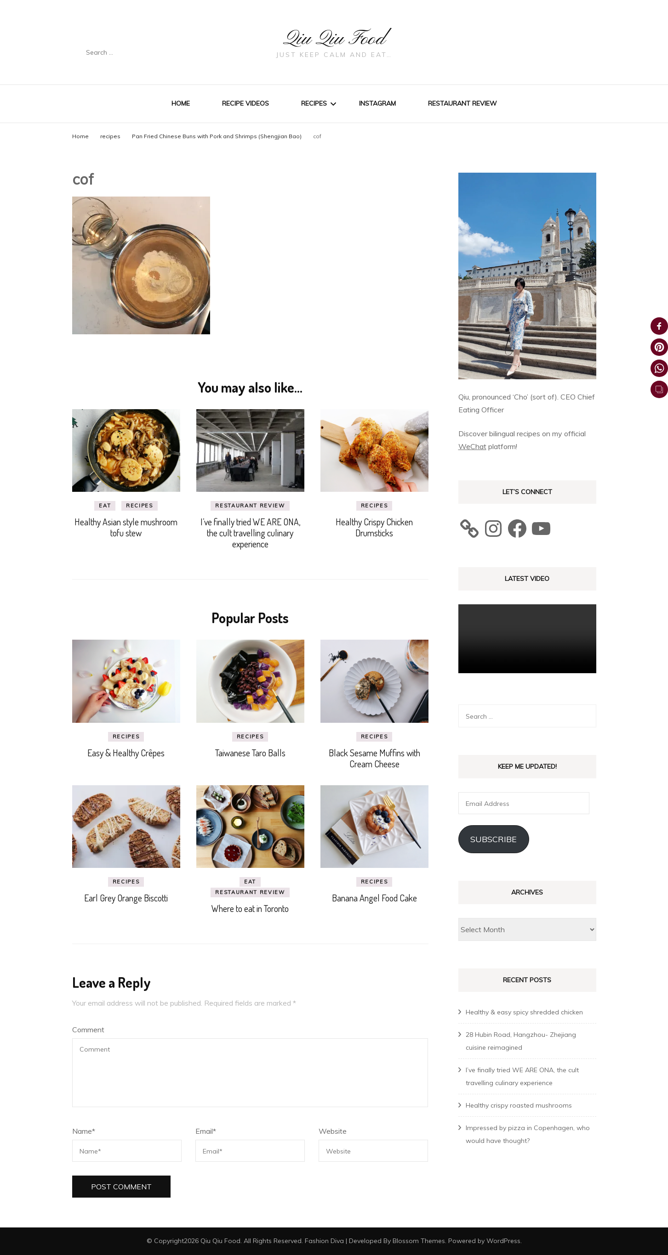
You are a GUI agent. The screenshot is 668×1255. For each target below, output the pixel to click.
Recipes (314, 103)
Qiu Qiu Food (334, 37)
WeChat (472, 446)
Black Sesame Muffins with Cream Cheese (374, 758)
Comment (88, 1029)
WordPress (503, 1241)
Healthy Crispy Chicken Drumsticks (374, 527)
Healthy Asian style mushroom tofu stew (125, 527)
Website (333, 1131)
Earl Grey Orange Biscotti (126, 898)
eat (105, 505)
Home (180, 103)
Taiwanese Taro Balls (250, 753)
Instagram (377, 103)
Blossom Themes (419, 1241)
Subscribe (493, 839)
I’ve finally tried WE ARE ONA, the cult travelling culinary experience (250, 533)
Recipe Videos (245, 103)
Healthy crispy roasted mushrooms (519, 1105)
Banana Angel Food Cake (374, 898)
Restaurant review (462, 103)
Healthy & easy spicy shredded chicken (524, 1012)
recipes (110, 136)
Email (205, 1131)
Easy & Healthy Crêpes (126, 753)
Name (83, 1131)
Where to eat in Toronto (250, 908)
